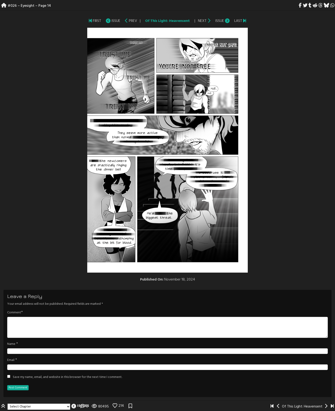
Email (10, 360)
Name (11, 344)
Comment (14, 312)
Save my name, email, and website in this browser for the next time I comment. (67, 377)
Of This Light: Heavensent (167, 21)
